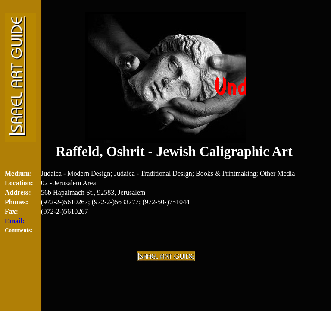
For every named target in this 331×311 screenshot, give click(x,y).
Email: (15, 221)
